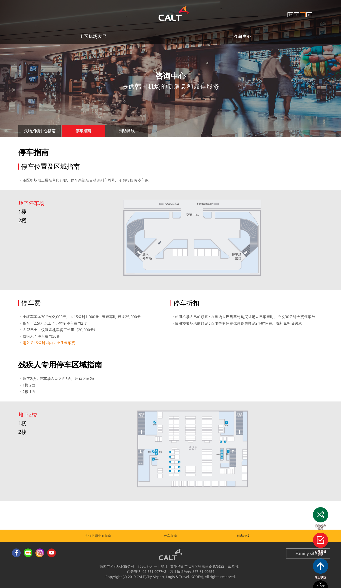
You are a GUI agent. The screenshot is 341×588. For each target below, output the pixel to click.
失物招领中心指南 (98, 535)
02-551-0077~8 (154, 571)
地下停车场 (31, 202)
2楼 (22, 220)
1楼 (22, 211)
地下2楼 (27, 414)
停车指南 (170, 535)
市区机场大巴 (93, 36)
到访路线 (242, 535)
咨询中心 (242, 36)
